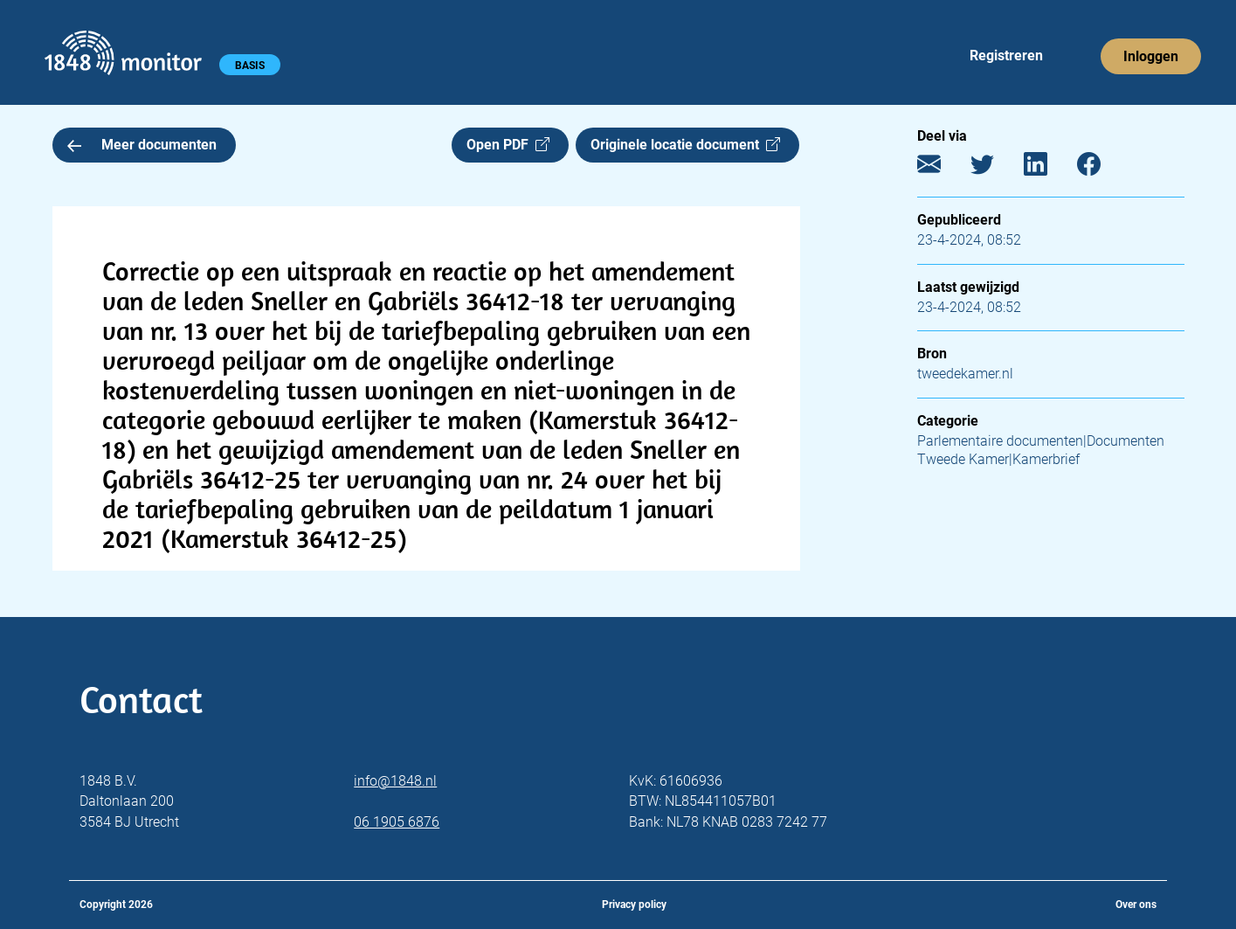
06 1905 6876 (396, 822)
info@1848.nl (395, 781)
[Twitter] (995, 168)
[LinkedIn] (1049, 168)
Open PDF (507, 144)
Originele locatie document (685, 144)
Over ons (1136, 904)
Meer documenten (142, 144)
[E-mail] (942, 168)
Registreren (1006, 55)
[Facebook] (1102, 168)
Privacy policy (634, 904)
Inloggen (1150, 56)
